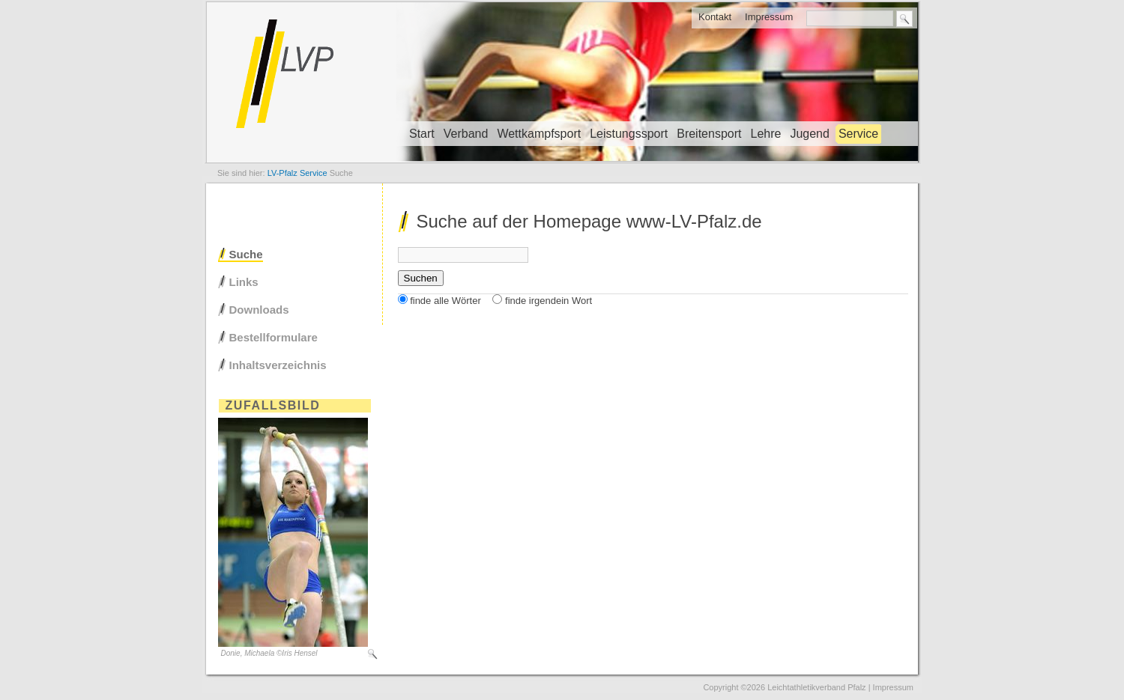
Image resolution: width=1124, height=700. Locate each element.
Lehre (765, 133)
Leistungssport (629, 133)
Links (244, 282)
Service (858, 133)
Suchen (421, 278)
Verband (466, 133)
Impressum (769, 16)
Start (422, 133)
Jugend (810, 133)
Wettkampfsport (539, 133)
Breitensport (709, 133)
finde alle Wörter (445, 300)
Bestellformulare (273, 337)
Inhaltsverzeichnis (278, 365)
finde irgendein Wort (548, 300)
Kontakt (714, 16)
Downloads (259, 309)
